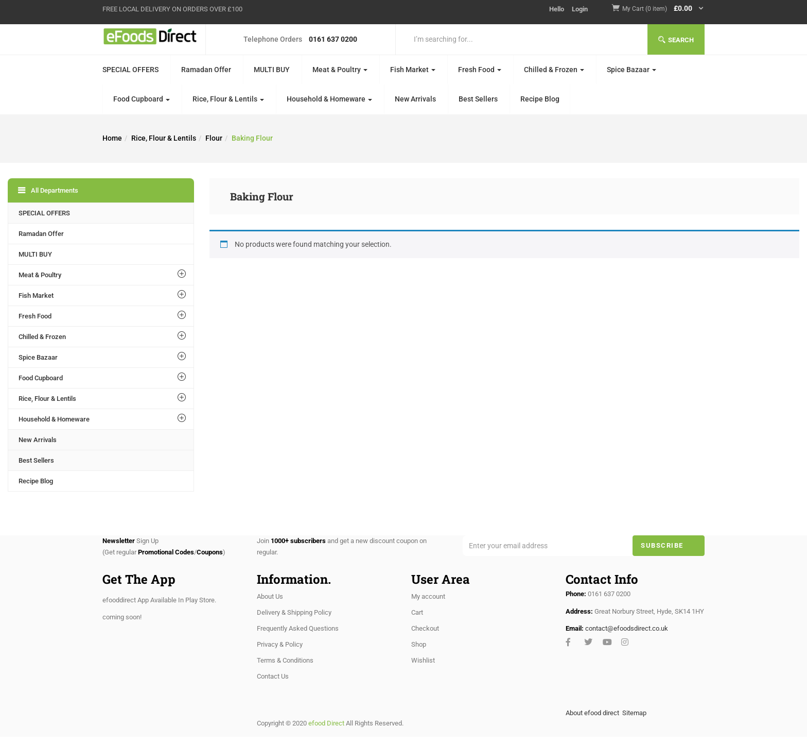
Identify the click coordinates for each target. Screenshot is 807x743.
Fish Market (412, 69)
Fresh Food (479, 69)
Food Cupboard (141, 99)
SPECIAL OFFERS (130, 69)
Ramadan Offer (206, 69)
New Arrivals (415, 99)
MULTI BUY (272, 69)
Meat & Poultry (339, 69)
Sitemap (634, 713)
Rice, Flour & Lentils (228, 99)
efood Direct (326, 723)
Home (112, 138)
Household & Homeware (329, 99)
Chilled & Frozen (554, 69)
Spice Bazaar (631, 69)
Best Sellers (478, 99)
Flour (213, 138)
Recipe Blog (539, 99)
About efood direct (592, 713)
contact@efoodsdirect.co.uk (626, 628)
